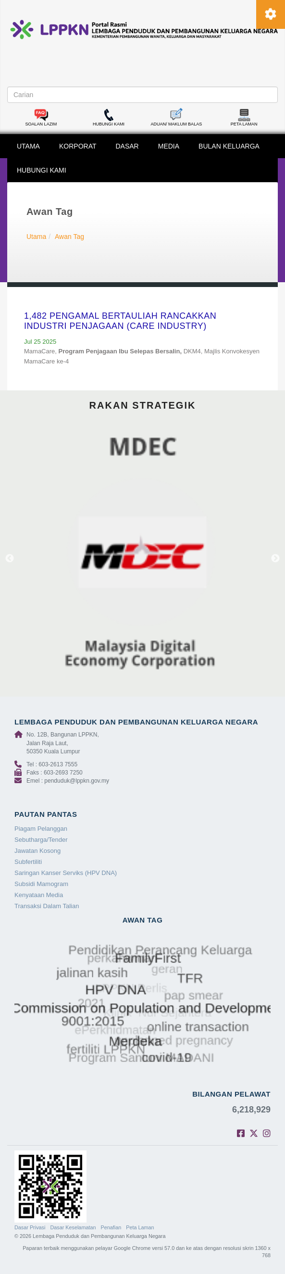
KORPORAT (78, 146)
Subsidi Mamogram (41, 883)
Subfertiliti (28, 861)
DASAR (127, 146)
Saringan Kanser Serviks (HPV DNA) (65, 872)
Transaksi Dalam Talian (46, 906)
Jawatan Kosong (37, 850)
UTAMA (28, 146)
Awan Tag (69, 236)
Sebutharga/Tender (41, 839)
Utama (36, 236)
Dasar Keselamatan (73, 1227)
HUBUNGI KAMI (41, 170)
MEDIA (168, 146)
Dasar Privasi (29, 1227)
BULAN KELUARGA (229, 146)
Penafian (111, 1227)
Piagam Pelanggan (40, 828)
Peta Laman (140, 1227)
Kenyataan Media (38, 895)
